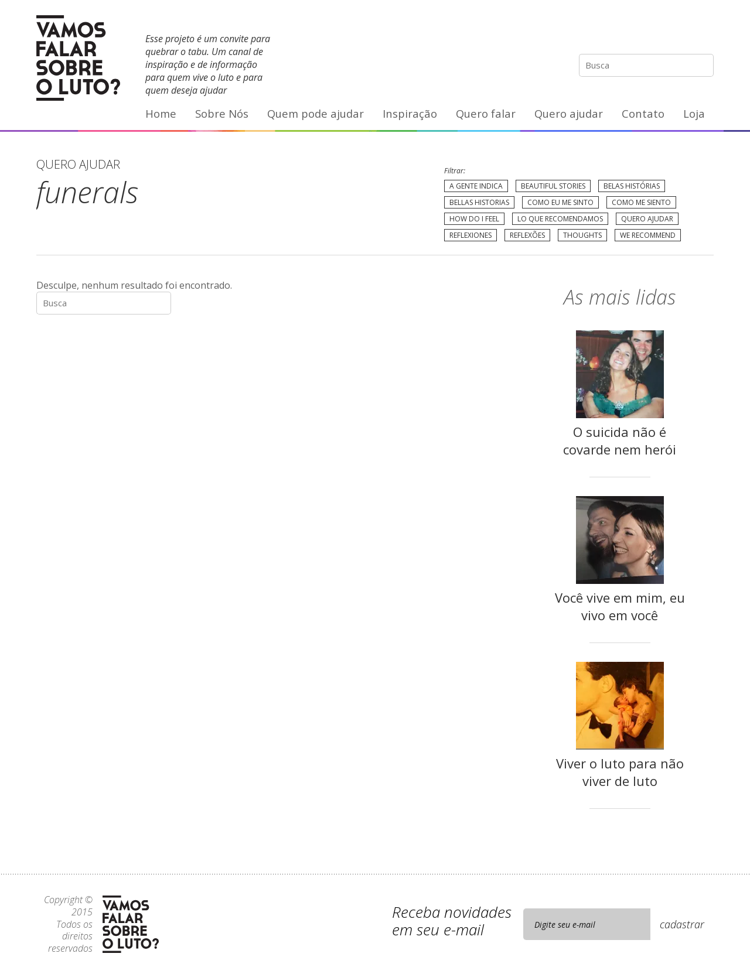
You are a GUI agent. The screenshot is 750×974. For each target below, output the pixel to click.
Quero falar (486, 113)
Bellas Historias (479, 202)
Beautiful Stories (553, 186)
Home (160, 113)
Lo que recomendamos (560, 219)
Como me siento (641, 202)
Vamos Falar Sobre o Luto (78, 58)
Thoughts (582, 235)
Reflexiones (470, 235)
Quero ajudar (568, 113)
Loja (694, 113)
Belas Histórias (632, 186)
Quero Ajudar (647, 219)
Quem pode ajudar (315, 113)
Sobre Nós (221, 113)
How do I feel (474, 219)
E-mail (704, 32)
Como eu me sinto (560, 202)
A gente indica (476, 186)
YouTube (679, 32)
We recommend (648, 235)
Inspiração (410, 113)
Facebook (655, 32)
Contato (643, 113)
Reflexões (527, 235)
